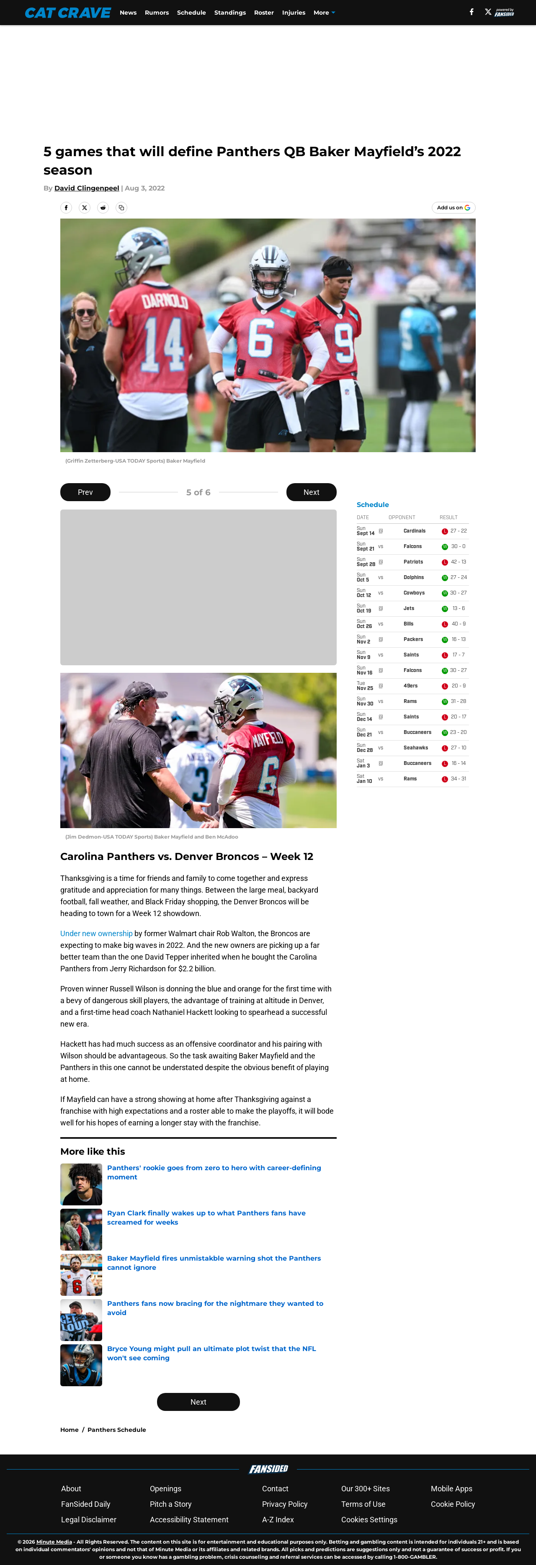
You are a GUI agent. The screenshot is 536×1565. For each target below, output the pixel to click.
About (71, 1488)
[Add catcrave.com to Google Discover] (454, 208)
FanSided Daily (86, 1504)
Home (69, 1430)
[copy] (121, 208)
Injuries (293, 12)
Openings (165, 1488)
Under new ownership (96, 933)
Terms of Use (363, 1504)
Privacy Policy (285, 1504)
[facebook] (472, 11)
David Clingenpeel (86, 188)
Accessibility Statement (189, 1519)
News (128, 12)
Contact (275, 1488)
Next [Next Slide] (312, 492)
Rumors (157, 12)
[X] (488, 11)
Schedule (191, 12)
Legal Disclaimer (88, 1519)
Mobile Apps (451, 1488)
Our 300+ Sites (365, 1488)
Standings (230, 12)
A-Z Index (278, 1519)
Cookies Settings (369, 1519)
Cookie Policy (453, 1504)
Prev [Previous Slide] (85, 492)
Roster (264, 12)
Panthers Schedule (117, 1430)
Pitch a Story (171, 1504)
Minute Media (54, 1542)
